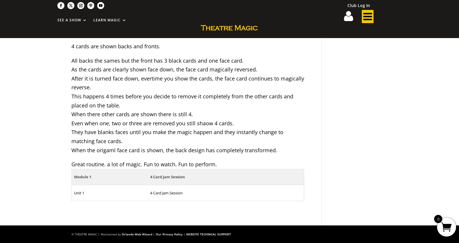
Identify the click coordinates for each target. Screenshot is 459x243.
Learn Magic (107, 20)
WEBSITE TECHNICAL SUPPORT (208, 234)
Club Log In (358, 6)
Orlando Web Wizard (137, 234)
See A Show (69, 20)
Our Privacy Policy (169, 234)
